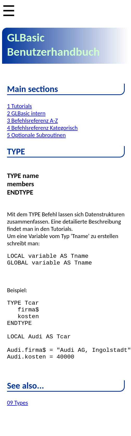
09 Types (17, 418)
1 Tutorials (19, 106)
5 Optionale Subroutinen (36, 135)
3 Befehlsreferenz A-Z (32, 120)
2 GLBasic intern (26, 113)
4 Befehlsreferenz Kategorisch (42, 127)
